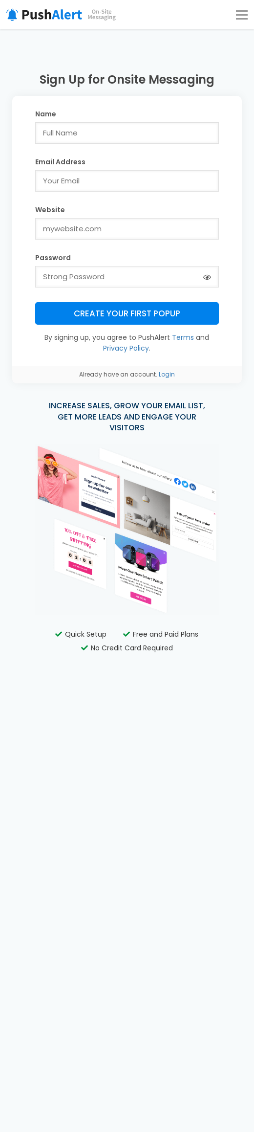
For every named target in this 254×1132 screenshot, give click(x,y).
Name (45, 114)
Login (167, 374)
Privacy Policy (126, 348)
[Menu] (242, 14)
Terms (183, 337)
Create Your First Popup (127, 313)
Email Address (60, 161)
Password (53, 257)
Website (50, 209)
